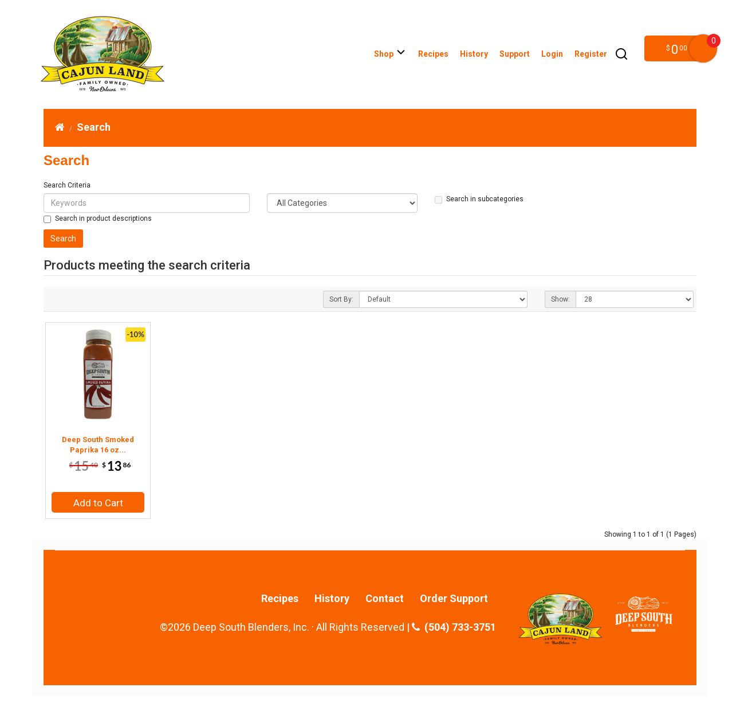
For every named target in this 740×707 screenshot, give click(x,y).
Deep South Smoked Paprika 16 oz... (98, 444)
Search (94, 127)
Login (552, 53)
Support (514, 53)
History (474, 53)
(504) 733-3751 (454, 627)
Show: (560, 299)
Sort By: (341, 299)
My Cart (703, 48)
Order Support (454, 598)
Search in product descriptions (98, 218)
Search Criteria (67, 185)
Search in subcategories (479, 199)
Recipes (433, 53)
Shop (390, 53)
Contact (384, 598)
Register (590, 53)
